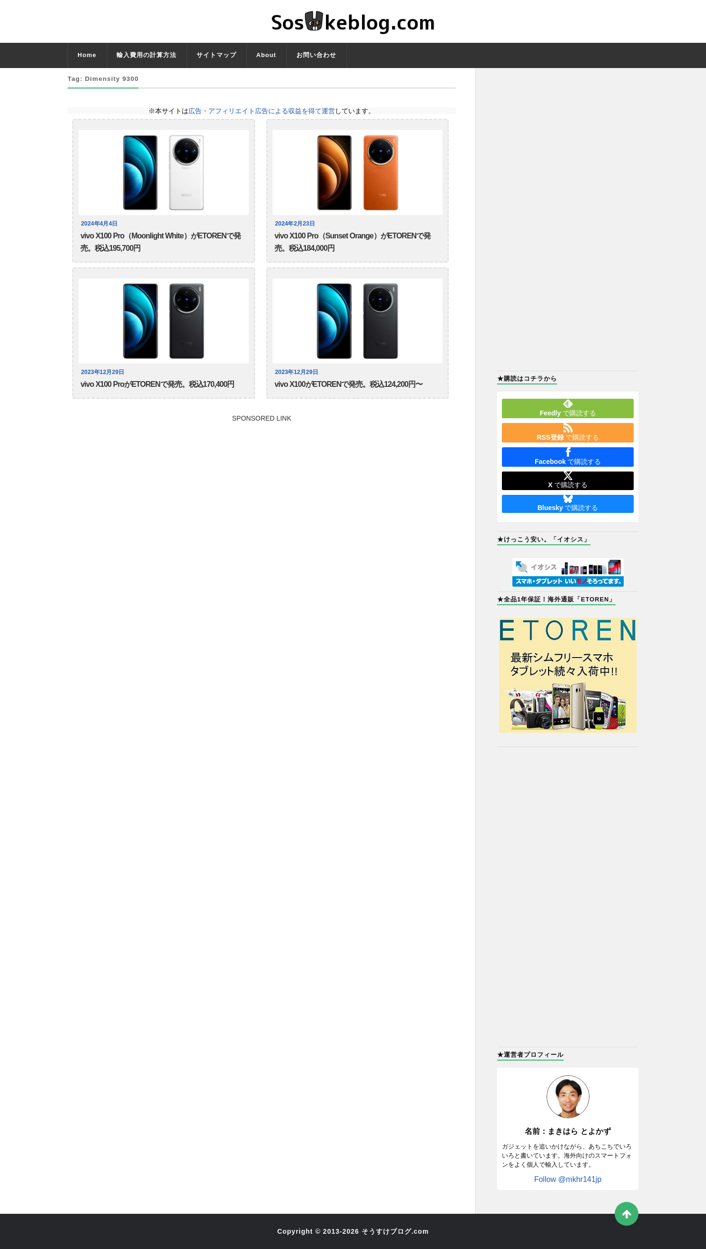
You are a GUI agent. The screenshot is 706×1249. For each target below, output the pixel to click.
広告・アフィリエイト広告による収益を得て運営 (261, 111)
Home (87, 55)
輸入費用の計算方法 (146, 55)
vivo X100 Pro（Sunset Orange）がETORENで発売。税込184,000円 (353, 243)
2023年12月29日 (103, 374)
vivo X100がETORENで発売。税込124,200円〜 (348, 387)
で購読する (567, 408)
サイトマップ (216, 55)
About (266, 55)
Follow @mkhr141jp (568, 1179)
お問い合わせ (316, 55)
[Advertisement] (261, 491)
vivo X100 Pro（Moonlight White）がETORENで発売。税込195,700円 (160, 243)
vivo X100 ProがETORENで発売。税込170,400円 (157, 387)
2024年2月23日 (296, 223)
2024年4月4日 (100, 223)
